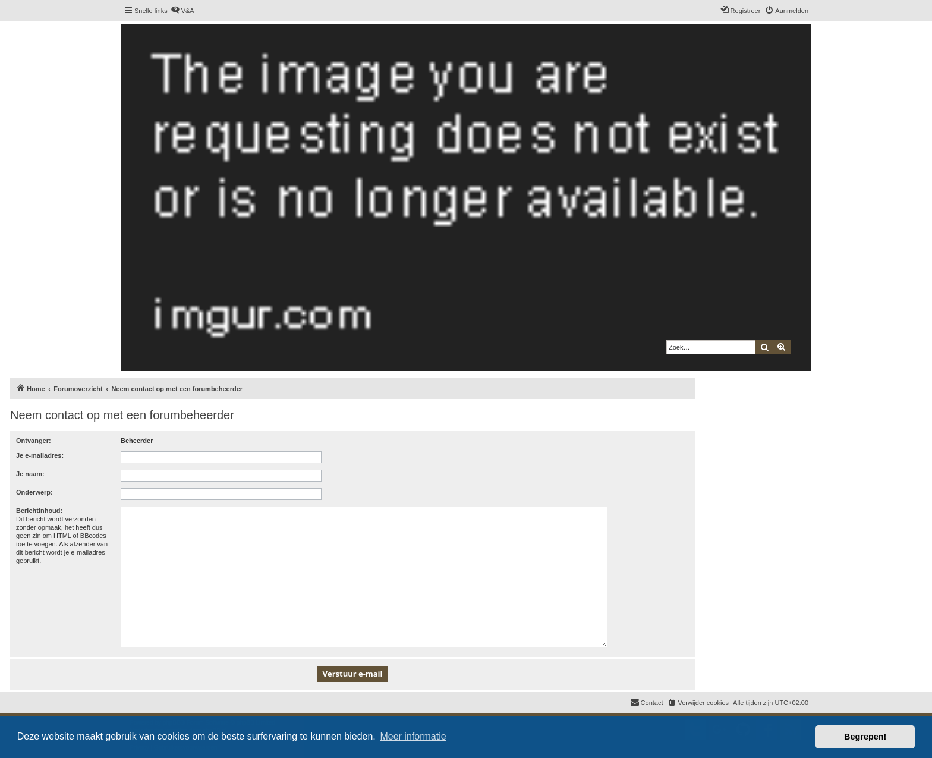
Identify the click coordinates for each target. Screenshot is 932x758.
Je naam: (30, 473)
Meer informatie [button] (413, 736)
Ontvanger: (33, 440)
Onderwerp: (34, 492)
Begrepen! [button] (865, 736)
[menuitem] (182, 11)
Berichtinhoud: (39, 510)
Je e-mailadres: (40, 455)
